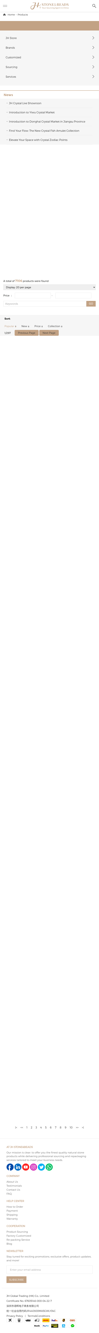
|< (16, 1127)
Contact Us (13, 1189)
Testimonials (14, 1185)
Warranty (12, 1218)
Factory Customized (18, 1235)
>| (83, 1127)
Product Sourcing (17, 1231)
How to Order (14, 1206)
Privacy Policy (14, 1315)
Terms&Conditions (39, 1315)
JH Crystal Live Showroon (25, 103)
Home (11, 14)
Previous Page (26, 332)
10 (71, 1127)
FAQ (9, 1193)
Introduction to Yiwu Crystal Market (32, 112)
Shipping (12, 1214)
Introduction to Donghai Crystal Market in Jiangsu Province (47, 121)
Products (23, 14)
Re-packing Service (18, 1239)
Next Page (49, 332)
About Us (12, 1181)
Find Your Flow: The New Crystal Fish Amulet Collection (44, 130)
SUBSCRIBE (16, 1279)
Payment (12, 1210)
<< (21, 1127)
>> (77, 1127)
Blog (9, 1243)
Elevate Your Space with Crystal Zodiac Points (38, 139)
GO (91, 303)
